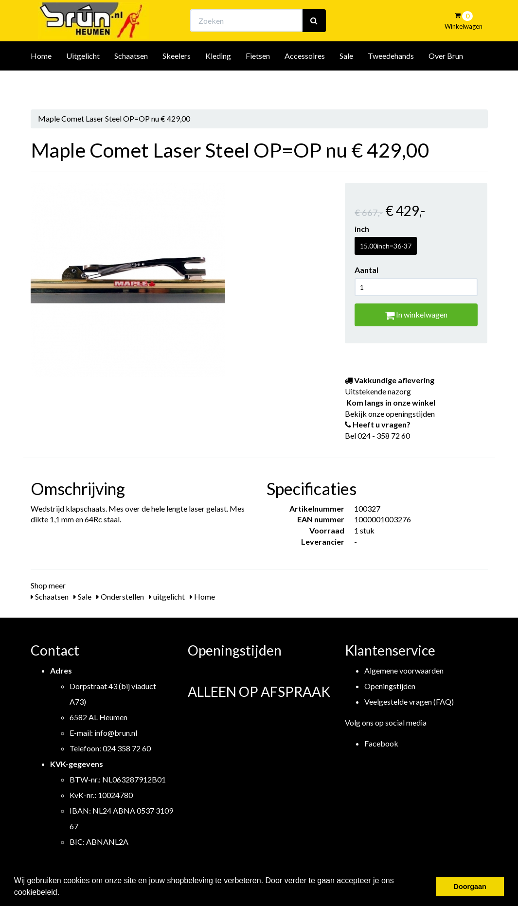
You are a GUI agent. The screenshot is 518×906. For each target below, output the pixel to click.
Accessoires (305, 82)
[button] (63, 893)
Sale (346, 82)
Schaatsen (131, 82)
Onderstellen (120, 596)
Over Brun (446, 82)
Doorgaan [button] (470, 886)
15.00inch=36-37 (385, 246)
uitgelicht (167, 596)
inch (362, 228)
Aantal (366, 269)
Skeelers (176, 82)
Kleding (218, 82)
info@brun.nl (115, 732)
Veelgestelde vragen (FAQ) (409, 701)
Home (41, 82)
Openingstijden (389, 686)
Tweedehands (391, 82)
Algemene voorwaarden (404, 670)
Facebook (381, 743)
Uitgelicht (83, 82)
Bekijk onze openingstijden (267, 17)
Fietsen (258, 82)
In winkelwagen (416, 314)
